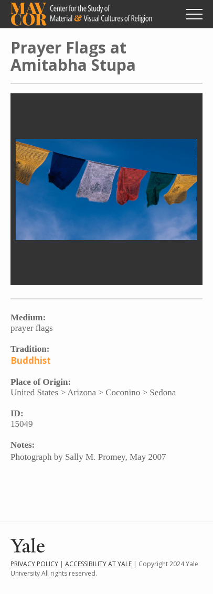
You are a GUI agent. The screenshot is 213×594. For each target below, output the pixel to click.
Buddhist (30, 360)
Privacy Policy (34, 563)
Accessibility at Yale (98, 563)
